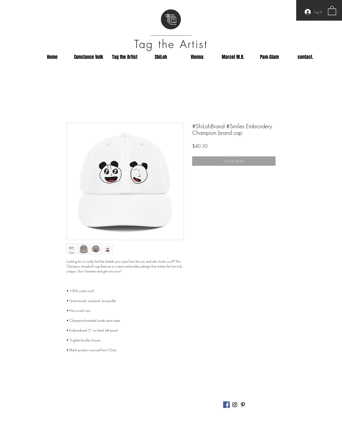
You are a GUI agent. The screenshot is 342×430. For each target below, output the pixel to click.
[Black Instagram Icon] (234, 404)
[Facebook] (226, 404)
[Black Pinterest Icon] (243, 404)
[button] (332, 10)
